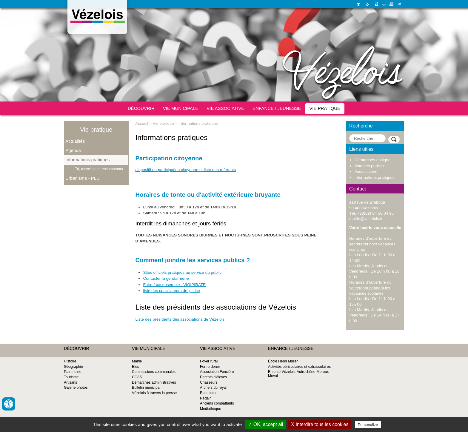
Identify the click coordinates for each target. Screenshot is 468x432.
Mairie (137, 361)
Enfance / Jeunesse (277, 108)
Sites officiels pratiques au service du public (182, 272)
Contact (400, 4)
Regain (206, 398)
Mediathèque (210, 409)
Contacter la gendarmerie (166, 278)
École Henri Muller (283, 361)
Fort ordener (210, 367)
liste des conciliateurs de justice (171, 290)
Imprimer (391, 4)
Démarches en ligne (372, 160)
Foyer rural (209, 361)
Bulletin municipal (146, 387)
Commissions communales (154, 372)
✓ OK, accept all (265, 424)
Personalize (368, 424)
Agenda (73, 150)
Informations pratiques (87, 159)
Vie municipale (180, 108)
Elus (135, 367)
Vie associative (225, 108)
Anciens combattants (217, 403)
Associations (365, 171)
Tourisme (71, 377)
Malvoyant (358, 4)
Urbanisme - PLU (82, 178)
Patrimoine (72, 372)
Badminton (209, 393)
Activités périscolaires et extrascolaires (299, 367)
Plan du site (384, 4)
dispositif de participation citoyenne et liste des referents (185, 169)
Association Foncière (217, 372)
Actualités (75, 141)
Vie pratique (324, 108)
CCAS (137, 377)
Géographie (73, 367)
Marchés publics (369, 166)
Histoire (70, 361)
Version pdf (376, 4)
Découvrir (141, 108)
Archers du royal (213, 387)
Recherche (361, 125)
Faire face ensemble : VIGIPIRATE (174, 284)
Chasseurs (208, 382)
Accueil (367, 4)
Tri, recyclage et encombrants (99, 169)
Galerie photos (76, 387)
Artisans (70, 382)
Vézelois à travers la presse (154, 393)
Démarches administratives (154, 382)
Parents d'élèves (213, 377)
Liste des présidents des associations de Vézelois (179, 319)
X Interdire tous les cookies (319, 424)
